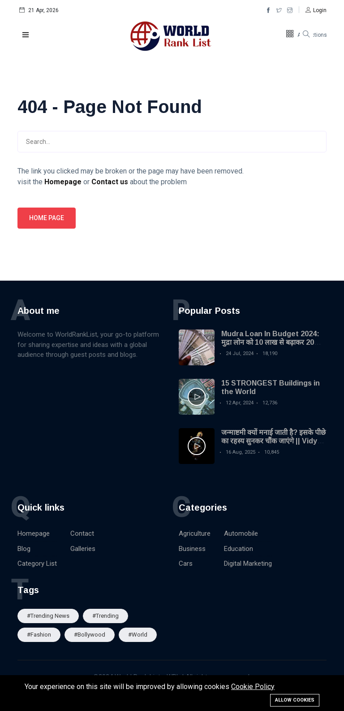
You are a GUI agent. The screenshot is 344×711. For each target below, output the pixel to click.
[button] (316, 10)
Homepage (33, 533)
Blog (23, 549)
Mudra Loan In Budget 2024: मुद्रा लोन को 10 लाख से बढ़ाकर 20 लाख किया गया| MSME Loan (270, 342)
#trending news (48, 615)
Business (192, 549)
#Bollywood (89, 634)
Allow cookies (294, 700)
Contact (82, 533)
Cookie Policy (253, 686)
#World (137, 634)
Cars (186, 563)
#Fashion (39, 634)
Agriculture (195, 533)
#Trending (105, 615)
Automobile (241, 533)
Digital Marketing (248, 563)
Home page (46, 217)
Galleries (82, 549)
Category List (37, 563)
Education (238, 549)
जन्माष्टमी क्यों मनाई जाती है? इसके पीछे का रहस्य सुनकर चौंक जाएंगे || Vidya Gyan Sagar (273, 441)
